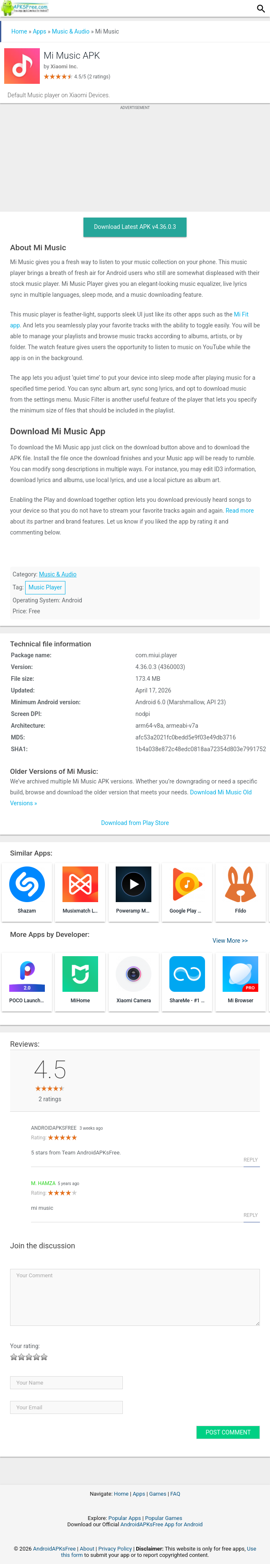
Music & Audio (71, 31)
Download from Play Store (135, 823)
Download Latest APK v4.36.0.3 (135, 226)
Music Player (45, 587)
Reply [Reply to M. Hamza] (251, 1215)
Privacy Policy (115, 1549)
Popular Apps (125, 1518)
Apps (39, 31)
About (87, 1549)
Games (157, 1494)
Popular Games (163, 1518)
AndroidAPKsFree (54, 1128)
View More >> (230, 940)
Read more (240, 510)
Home (19, 31)
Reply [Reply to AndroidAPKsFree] (251, 1160)
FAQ (175, 1494)
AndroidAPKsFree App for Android (161, 1524)
